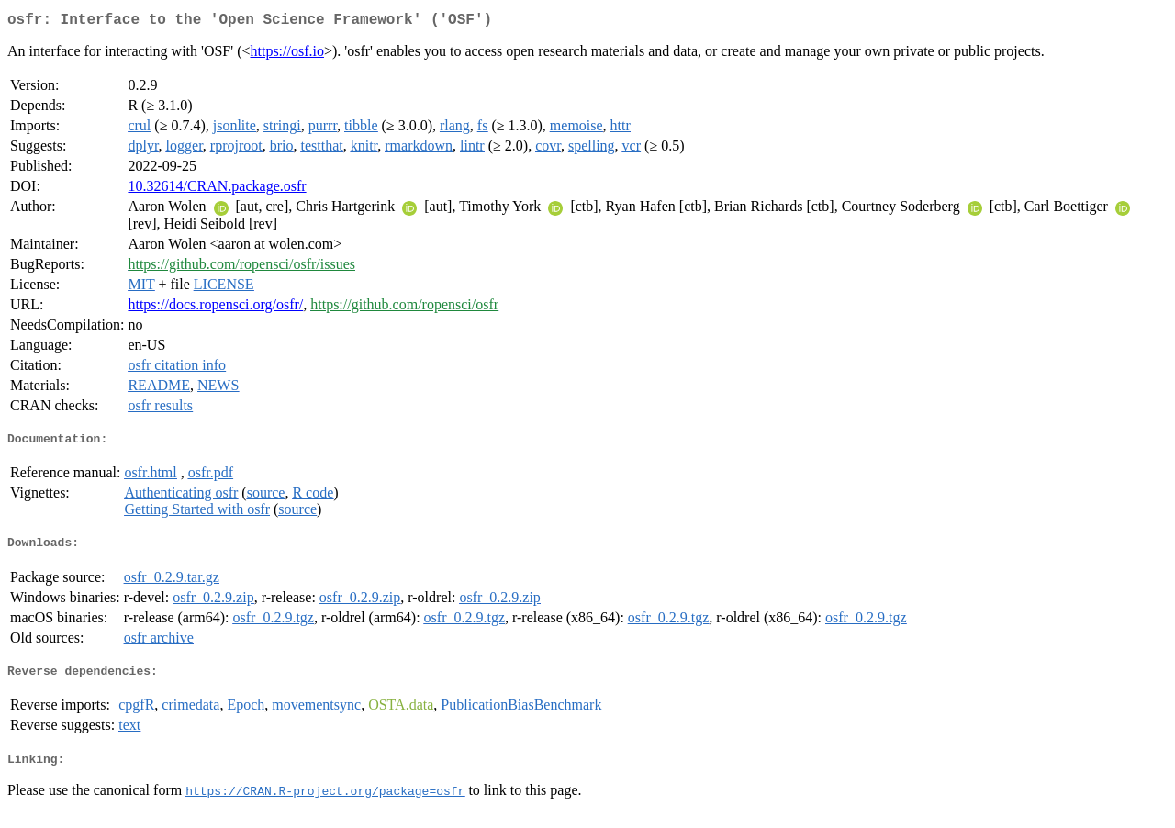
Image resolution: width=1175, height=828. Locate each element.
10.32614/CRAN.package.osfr (217, 189)
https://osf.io (287, 54)
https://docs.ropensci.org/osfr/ (215, 308)
